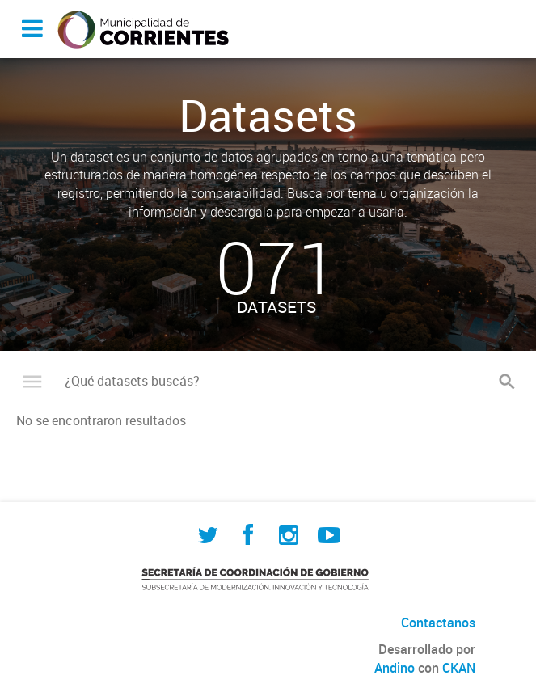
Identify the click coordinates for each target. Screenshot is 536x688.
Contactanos (438, 622)
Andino (394, 668)
